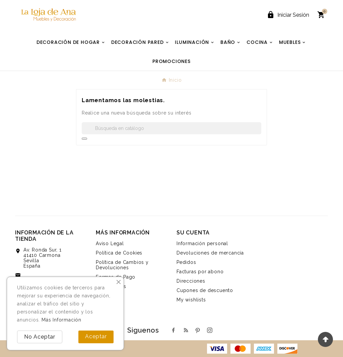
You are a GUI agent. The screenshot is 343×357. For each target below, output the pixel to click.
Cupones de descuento (205, 290)
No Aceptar (39, 337)
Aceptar (96, 336)
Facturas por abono (200, 271)
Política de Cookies (119, 253)
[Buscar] (171, 128)
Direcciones (191, 281)
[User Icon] (288, 15)
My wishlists (191, 299)
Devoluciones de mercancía (210, 253)
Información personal (202, 243)
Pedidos (186, 262)
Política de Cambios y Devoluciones (122, 265)
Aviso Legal (110, 243)
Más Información (61, 320)
